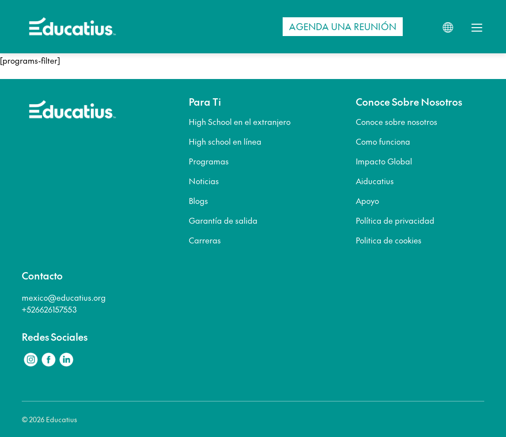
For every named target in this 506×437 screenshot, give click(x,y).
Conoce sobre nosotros (396, 121)
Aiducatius (375, 180)
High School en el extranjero (240, 121)
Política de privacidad (395, 220)
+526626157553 (49, 309)
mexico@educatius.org (64, 297)
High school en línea (225, 141)
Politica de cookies (389, 240)
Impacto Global (384, 161)
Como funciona (383, 141)
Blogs (198, 200)
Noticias (204, 180)
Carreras (205, 240)
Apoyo (367, 200)
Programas (209, 161)
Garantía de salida (223, 220)
